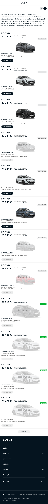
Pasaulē (43, 481)
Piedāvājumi (11, 494)
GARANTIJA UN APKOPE (10, 501)
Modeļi (5, 448)
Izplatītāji (6, 453)
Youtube (8, 482)
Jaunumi (5, 469)
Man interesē (7, 60)
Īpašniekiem (7, 459)
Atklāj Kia (6, 464)
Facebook (4, 482)
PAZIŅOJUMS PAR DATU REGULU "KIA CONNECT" (17, 498)
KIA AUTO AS (4, 494)
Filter (45, 8)
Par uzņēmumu (8, 475)
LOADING (24, 431)
